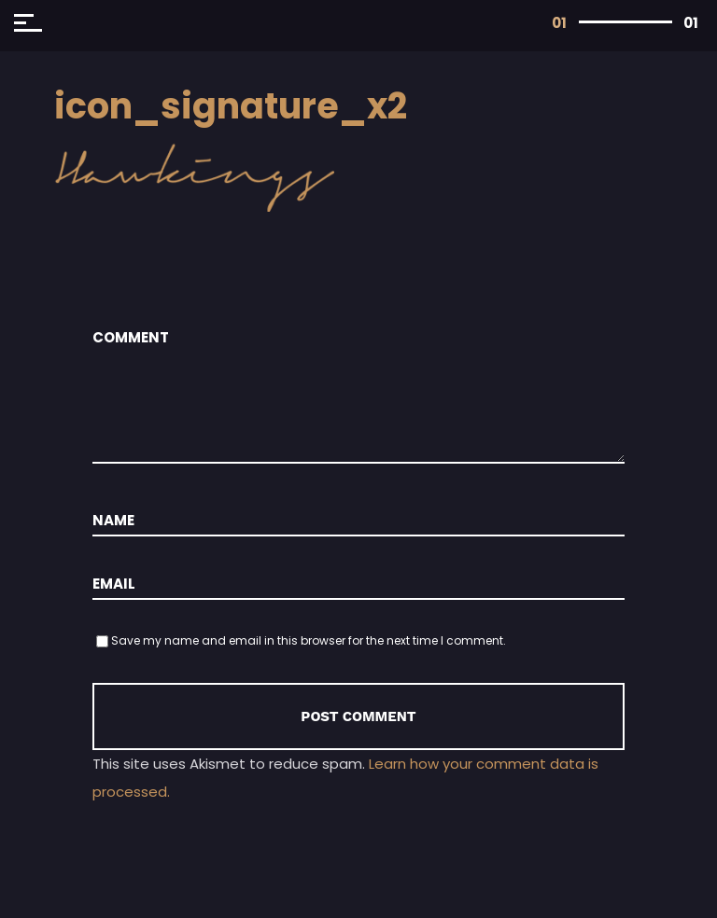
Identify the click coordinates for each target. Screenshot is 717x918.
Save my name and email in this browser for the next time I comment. (308, 640)
